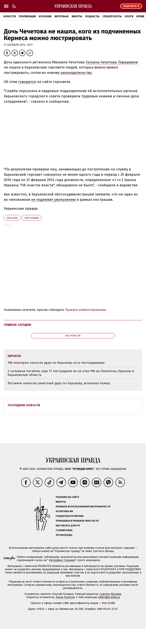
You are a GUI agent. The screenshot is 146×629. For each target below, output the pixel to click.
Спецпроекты (112, 16)
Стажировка (64, 530)
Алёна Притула (65, 597)
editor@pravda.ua (109, 597)
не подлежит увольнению (53, 199)
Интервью (62, 16)
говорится (27, 82)
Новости (9, 16)
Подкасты (92, 16)
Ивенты (77, 16)
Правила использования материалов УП (83, 506)
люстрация (32, 217)
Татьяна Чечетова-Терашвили (112, 62)
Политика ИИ (64, 511)
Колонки (45, 16)
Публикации (27, 16)
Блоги (129, 16)
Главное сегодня (17, 325)
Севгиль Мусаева (110, 594)
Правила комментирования (85, 310)
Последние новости (24, 405)
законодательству (76, 72)
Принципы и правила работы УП (77, 520)
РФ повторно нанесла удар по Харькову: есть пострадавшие (56, 363)
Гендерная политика (70, 516)
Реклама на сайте (67, 497)
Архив (140, 16)
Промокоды (64, 535)
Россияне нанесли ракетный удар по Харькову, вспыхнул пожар (59, 383)
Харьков (12, 217)
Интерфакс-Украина (62, 560)
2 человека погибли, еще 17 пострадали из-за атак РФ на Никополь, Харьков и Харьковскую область (71, 373)
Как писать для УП (68, 525)
